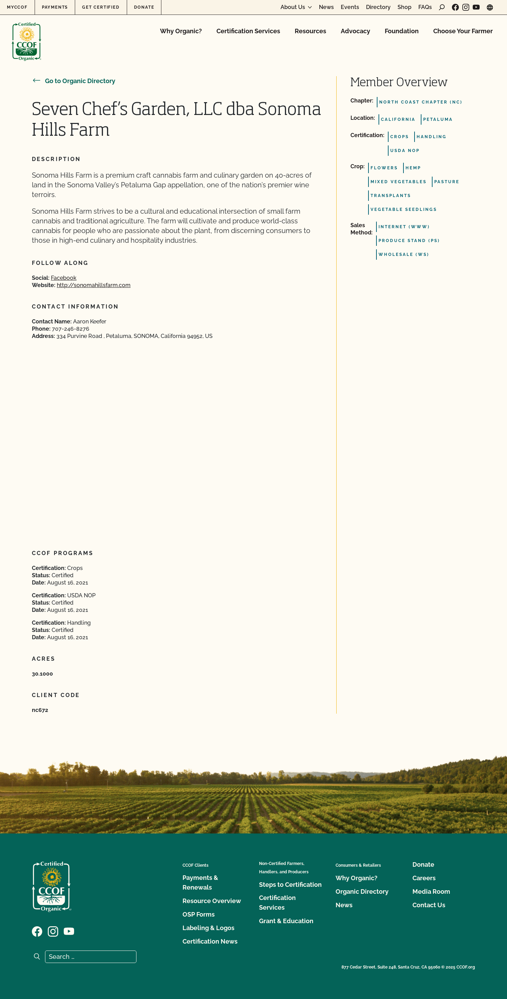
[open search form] (442, 7)
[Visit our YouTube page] (476, 7)
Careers (424, 878)
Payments (55, 7)
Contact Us (428, 905)
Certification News (210, 941)
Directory (378, 7)
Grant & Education (286, 921)
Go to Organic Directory (73, 80)
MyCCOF (17, 7)
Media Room (431, 891)
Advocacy (355, 31)
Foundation (402, 31)
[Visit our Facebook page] (455, 7)
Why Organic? (181, 31)
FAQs (425, 7)
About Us (293, 7)
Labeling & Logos (208, 927)
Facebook (64, 278)
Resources (310, 31)
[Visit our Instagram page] (465, 7)
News (326, 7)
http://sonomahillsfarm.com (94, 285)
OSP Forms (199, 914)
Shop (404, 7)
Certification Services (248, 31)
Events (350, 7)
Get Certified (100, 7)
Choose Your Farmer (463, 31)
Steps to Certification (290, 884)
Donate (144, 7)
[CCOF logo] (26, 34)
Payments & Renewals (200, 882)
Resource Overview (212, 900)
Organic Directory (362, 891)
